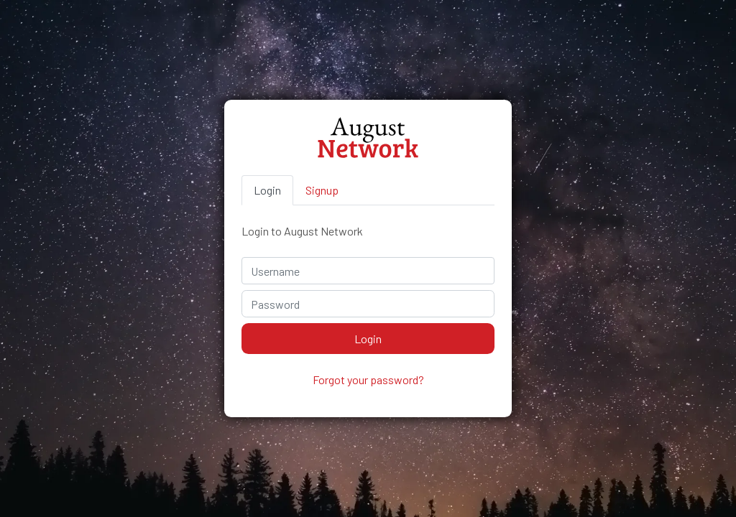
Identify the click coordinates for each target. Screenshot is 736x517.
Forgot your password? (368, 379)
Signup (322, 190)
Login (267, 190)
